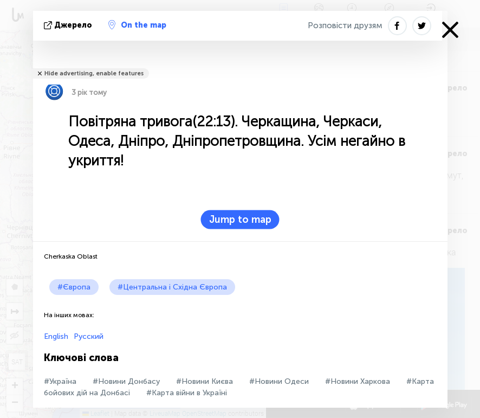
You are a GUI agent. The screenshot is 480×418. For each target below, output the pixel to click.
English (56, 336)
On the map (137, 25)
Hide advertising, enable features (94, 73)
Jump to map (240, 220)
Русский (88, 336)
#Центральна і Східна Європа (172, 287)
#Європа (73, 287)
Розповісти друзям (345, 25)
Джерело (69, 25)
